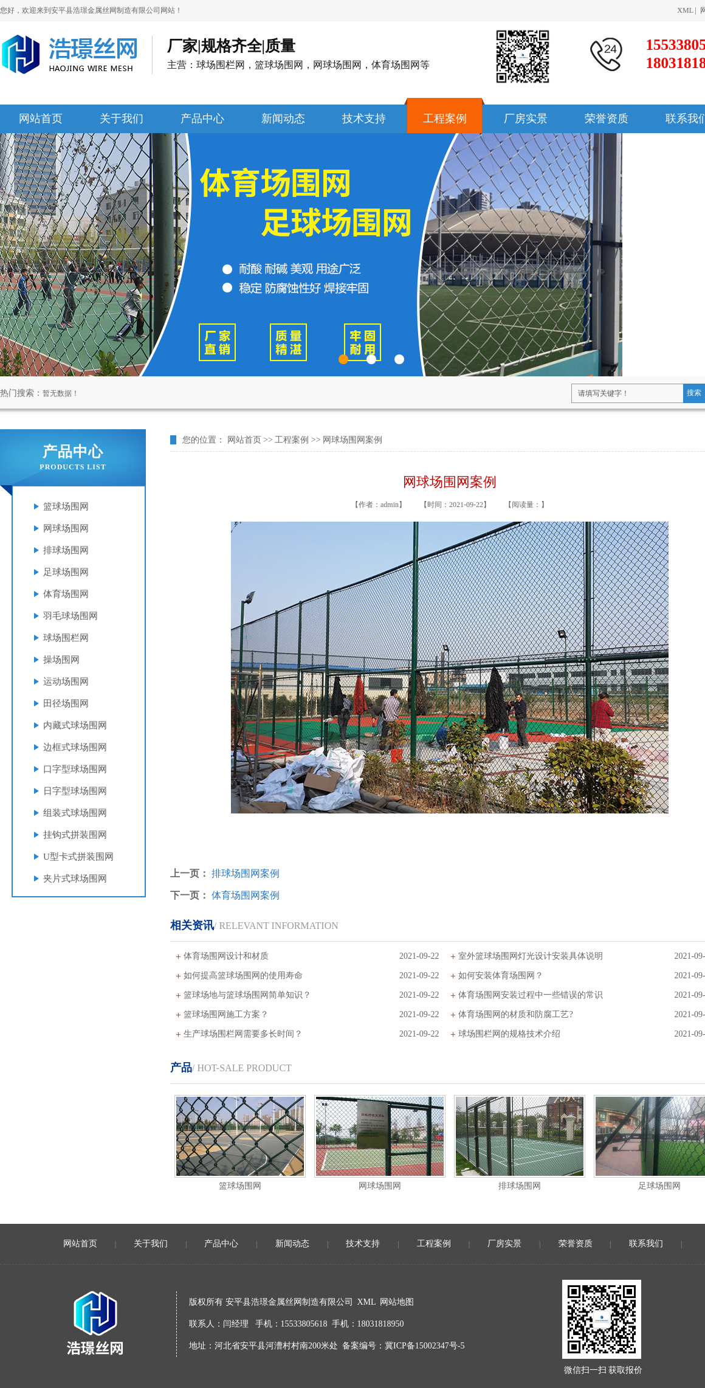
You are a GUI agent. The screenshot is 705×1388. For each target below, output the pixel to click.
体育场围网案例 (246, 895)
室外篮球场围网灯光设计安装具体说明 (530, 956)
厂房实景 (504, 1243)
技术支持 (363, 1243)
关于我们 (151, 1243)
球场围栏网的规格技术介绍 (509, 1033)
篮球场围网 (240, 1185)
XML (685, 10)
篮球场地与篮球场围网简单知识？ (247, 995)
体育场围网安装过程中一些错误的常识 (530, 995)
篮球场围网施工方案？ (226, 1014)
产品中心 (221, 1243)
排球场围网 (519, 1185)
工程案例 (292, 439)
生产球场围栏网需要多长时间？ (243, 1033)
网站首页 (244, 439)
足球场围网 (659, 1185)
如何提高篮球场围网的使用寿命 (243, 975)
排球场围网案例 (246, 873)
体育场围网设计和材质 (226, 956)
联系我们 (646, 1243)
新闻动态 (292, 1243)
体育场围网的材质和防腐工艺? (515, 1014)
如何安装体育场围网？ (500, 975)
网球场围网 (380, 1185)
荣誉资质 (576, 1243)
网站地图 (397, 1302)
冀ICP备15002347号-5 (424, 1345)
